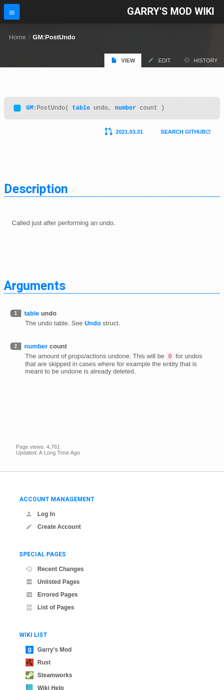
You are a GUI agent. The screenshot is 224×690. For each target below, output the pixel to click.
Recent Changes (55, 569)
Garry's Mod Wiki (170, 11)
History (201, 60)
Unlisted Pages (53, 582)
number (125, 109)
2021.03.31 (129, 133)
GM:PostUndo (53, 37)
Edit (159, 60)
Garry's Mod (49, 650)
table (81, 109)
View (123, 60)
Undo (93, 324)
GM (29, 109)
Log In (40, 514)
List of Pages (50, 607)
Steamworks (49, 675)
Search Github (183, 133)
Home (17, 37)
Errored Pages (52, 595)
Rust (38, 662)
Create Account (53, 527)
